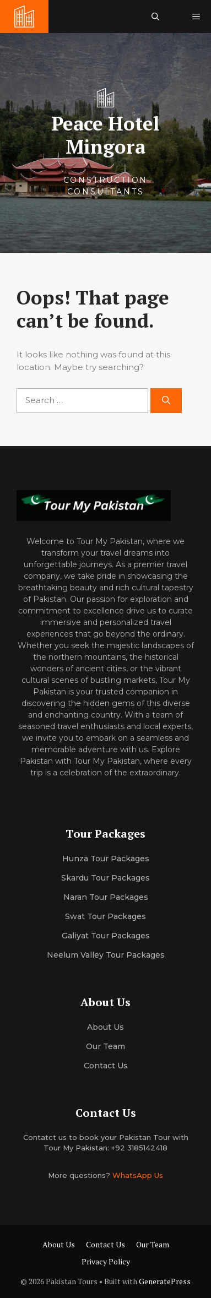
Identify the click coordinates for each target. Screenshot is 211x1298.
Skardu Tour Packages (105, 878)
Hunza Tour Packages (105, 858)
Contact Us (106, 1066)
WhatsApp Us (137, 1175)
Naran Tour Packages (105, 897)
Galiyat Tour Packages (106, 936)
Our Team (152, 1244)
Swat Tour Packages (105, 916)
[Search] (166, 400)
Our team (105, 1046)
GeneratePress (165, 1281)
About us (105, 1027)
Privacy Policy (106, 1261)
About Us (58, 1244)
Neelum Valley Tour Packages (106, 955)
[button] (155, 16)
